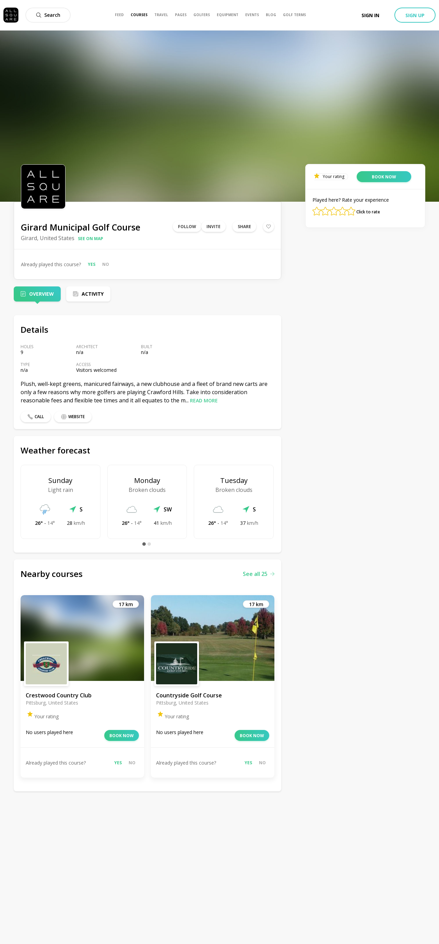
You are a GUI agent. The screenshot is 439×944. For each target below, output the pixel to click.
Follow (187, 226)
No (105, 264)
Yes (91, 264)
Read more (204, 400)
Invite (213, 226)
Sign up (415, 15)
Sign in (370, 15)
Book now (121, 736)
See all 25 (258, 574)
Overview (41, 294)
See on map (90, 238)
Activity (93, 294)
